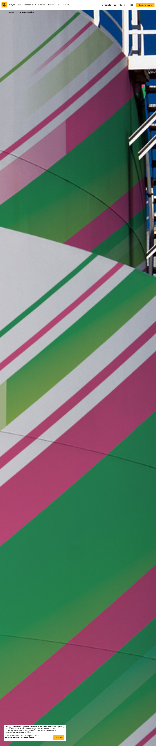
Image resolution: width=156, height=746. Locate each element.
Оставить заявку (145, 5)
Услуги (12, 5)
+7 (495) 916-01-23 (108, 5)
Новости (51, 5)
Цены (19, 5)
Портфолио (28, 5)
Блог (58, 5)
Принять (59, 737)
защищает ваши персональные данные (19, 737)
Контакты (66, 5)
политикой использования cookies (17, 732)
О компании (40, 5)
